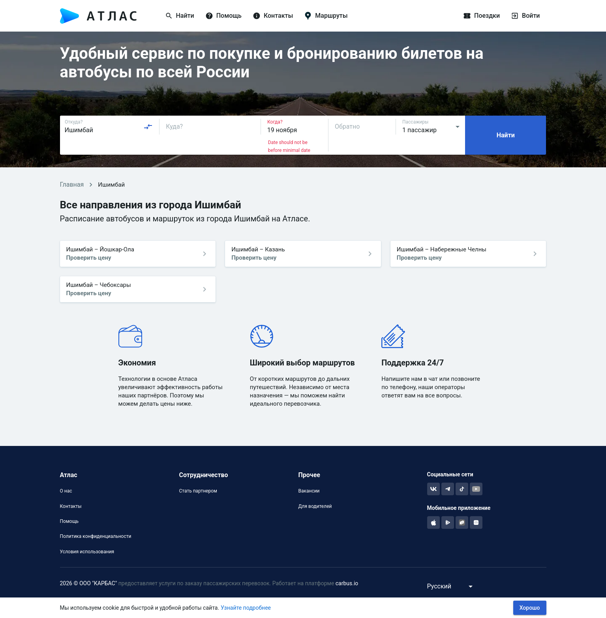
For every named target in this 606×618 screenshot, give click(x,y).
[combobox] (109, 127)
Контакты (71, 506)
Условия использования (87, 551)
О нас (66, 491)
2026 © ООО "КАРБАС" (88, 583)
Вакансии (308, 491)
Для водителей (315, 506)
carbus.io (347, 583)
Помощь (69, 521)
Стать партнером (198, 491)
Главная (72, 184)
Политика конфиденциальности (95, 536)
